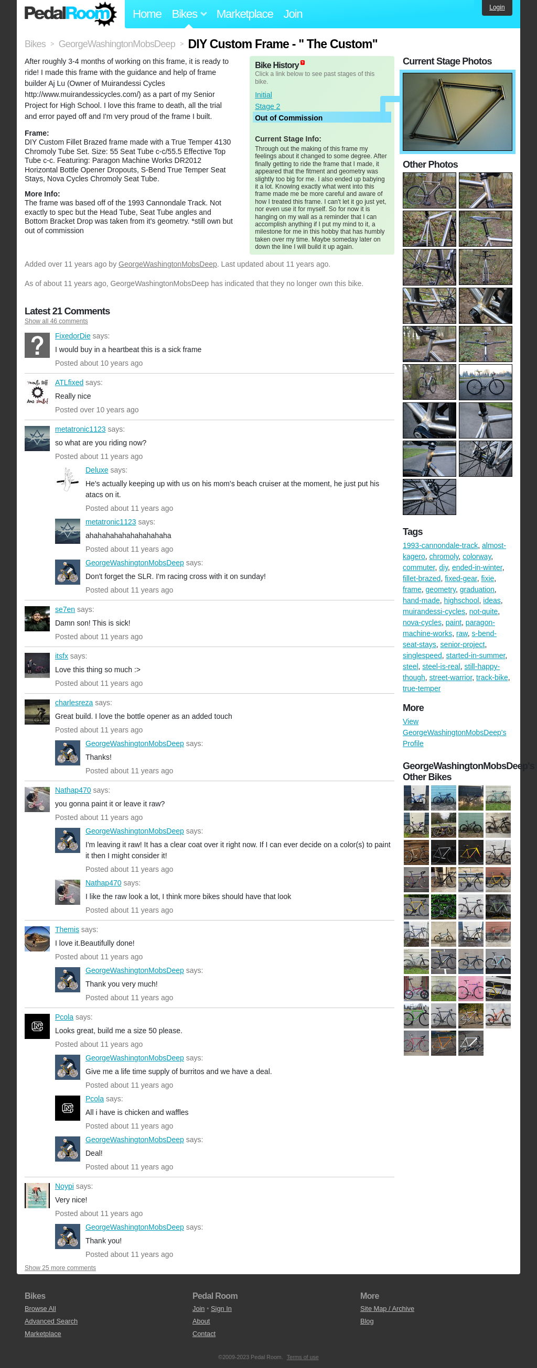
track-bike (492, 677)
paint (453, 622)
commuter (419, 567)
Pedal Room (71, 14)
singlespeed (422, 655)
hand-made (421, 600)
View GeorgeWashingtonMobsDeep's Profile (454, 732)
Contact (204, 1334)
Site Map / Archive (387, 1308)
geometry (441, 589)
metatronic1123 (37, 438)
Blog (367, 1321)
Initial (263, 95)
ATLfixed (37, 391)
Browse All (40, 1308)
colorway (477, 556)
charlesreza (37, 712)
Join (293, 13)
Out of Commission (289, 118)
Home (147, 13)
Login (496, 7)
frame (412, 589)
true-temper (422, 688)
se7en (37, 618)
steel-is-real (441, 666)
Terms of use (303, 1357)
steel (410, 666)
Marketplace (245, 13)
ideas (491, 600)
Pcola (37, 1026)
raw (462, 633)
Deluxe (67, 479)
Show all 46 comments (56, 321)
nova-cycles (422, 622)
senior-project (463, 644)
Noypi (37, 1195)
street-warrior (450, 677)
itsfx (37, 665)
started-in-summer (476, 655)
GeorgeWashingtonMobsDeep (168, 264)
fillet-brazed (422, 578)
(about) (302, 62)
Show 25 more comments (60, 1268)
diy (443, 567)
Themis (37, 938)
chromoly (444, 556)
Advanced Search (51, 1321)
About (201, 1321)
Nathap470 (37, 799)
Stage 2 (267, 106)
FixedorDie (37, 345)
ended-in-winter (477, 567)
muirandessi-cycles (434, 611)
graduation (477, 589)
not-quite (483, 611)
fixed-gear (461, 578)
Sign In (221, 1308)
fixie (487, 578)
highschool (461, 600)
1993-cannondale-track (440, 545)
